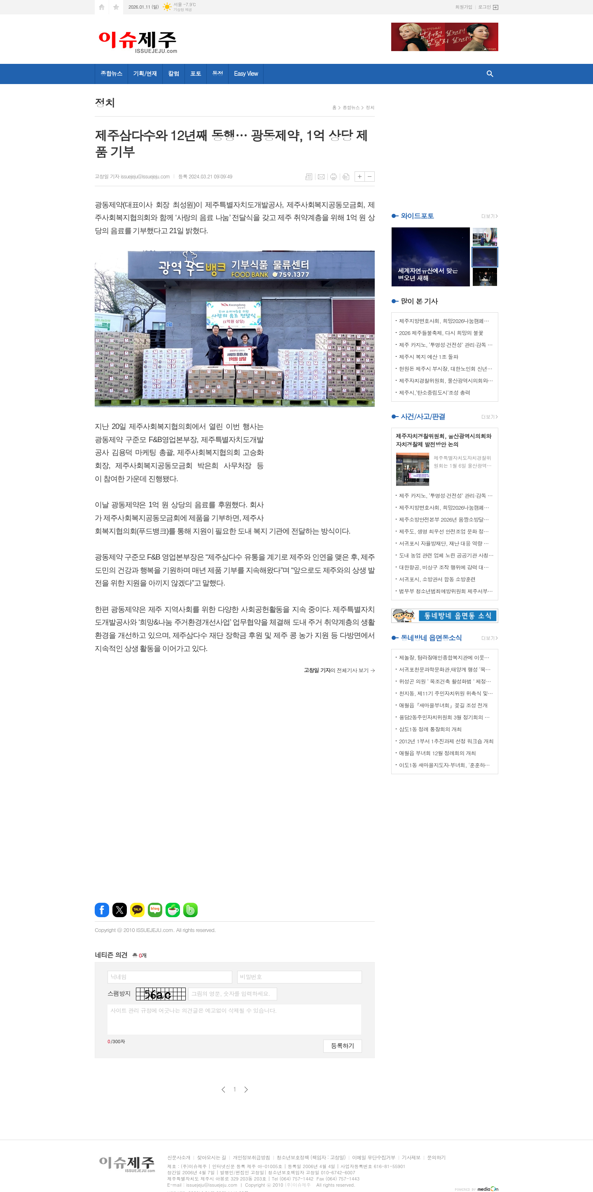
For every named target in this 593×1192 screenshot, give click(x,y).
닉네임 (118, 976)
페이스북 (102, 910)
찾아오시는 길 (211, 1158)
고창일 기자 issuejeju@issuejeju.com (132, 176)
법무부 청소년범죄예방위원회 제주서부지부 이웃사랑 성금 (446, 591)
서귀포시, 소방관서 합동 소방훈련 (437, 579)
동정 (217, 73)
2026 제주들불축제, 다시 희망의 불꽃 (441, 333)
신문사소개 (178, 1158)
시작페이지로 (102, 7)
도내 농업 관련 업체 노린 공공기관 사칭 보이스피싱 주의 (446, 555)
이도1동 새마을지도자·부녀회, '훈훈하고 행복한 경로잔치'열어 (446, 765)
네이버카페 (173, 910)
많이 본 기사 (419, 301)
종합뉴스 (111, 73)
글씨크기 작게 (369, 176)
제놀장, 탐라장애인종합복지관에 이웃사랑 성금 (446, 657)
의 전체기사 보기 (336, 670)
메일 (321, 177)
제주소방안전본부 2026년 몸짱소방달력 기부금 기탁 (446, 519)
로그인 (484, 7)
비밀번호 (251, 976)
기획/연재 (145, 73)
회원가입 (463, 7)
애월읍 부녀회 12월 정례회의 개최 (437, 753)
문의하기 (436, 1158)
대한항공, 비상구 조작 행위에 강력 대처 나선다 (446, 567)
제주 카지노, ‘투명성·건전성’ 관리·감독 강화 (446, 345)
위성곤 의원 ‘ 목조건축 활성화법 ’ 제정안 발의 (446, 681)
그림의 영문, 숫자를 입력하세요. (230, 993)
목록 (309, 177)
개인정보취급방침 (251, 1158)
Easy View (246, 73)
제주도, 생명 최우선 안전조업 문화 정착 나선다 (446, 531)
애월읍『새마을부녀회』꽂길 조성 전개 (443, 705)
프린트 (333, 177)
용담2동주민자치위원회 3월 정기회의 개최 (446, 717)
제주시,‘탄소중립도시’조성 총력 (434, 392)
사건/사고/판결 (423, 417)
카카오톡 (137, 910)
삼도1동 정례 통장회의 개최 (430, 729)
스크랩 (346, 177)
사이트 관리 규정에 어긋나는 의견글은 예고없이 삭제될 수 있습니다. (193, 1010)
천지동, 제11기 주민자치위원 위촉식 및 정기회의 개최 (446, 693)
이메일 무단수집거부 (373, 1158)
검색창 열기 (490, 74)
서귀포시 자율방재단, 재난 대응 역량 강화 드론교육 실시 (446, 543)
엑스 (119, 910)
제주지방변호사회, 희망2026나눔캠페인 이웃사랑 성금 (446, 321)
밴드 (190, 910)
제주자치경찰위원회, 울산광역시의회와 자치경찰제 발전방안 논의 (446, 380)
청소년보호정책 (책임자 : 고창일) (311, 1158)
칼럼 (173, 73)
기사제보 (411, 1158)
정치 (370, 107)
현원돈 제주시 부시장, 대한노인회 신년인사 (446, 368)
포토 (195, 73)
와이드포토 (417, 216)
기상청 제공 (182, 9)
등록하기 (342, 1045)
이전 (223, 1089)
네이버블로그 (155, 910)
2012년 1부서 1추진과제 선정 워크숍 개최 (446, 741)
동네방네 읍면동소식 (431, 638)
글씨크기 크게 (360, 176)
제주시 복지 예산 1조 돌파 (428, 357)
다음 (246, 1089)
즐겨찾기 (116, 7)
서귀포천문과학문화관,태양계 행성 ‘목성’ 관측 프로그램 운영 (446, 669)
